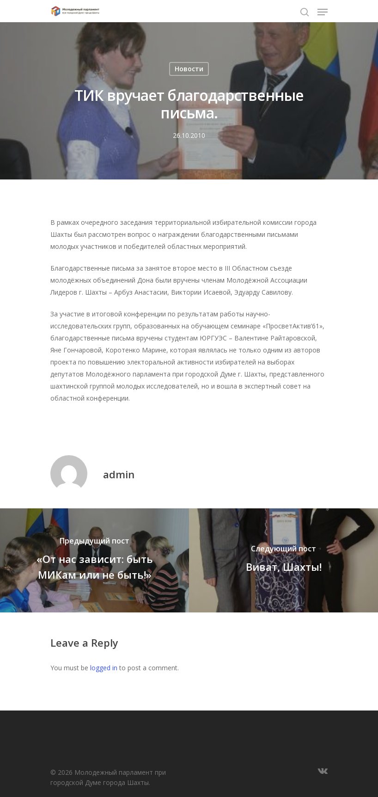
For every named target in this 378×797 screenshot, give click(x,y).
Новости (189, 68)
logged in (103, 667)
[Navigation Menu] (322, 12)
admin (118, 474)
